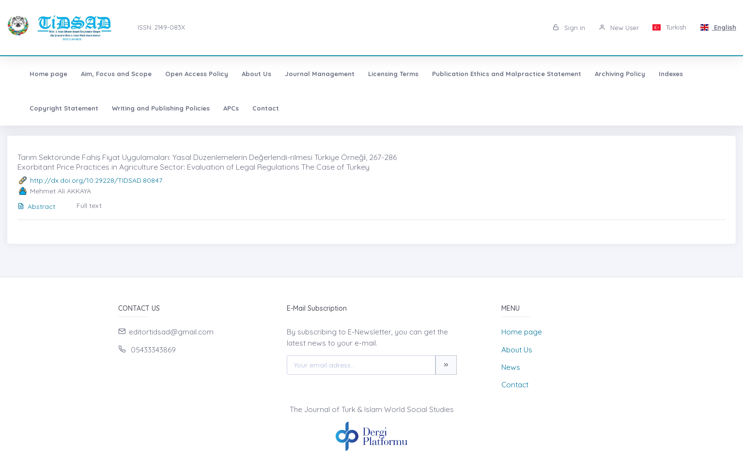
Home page (37, 74)
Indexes (660, 74)
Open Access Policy (185, 74)
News (510, 367)
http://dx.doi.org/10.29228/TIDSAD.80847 (96, 180)
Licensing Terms (382, 74)
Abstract (36, 206)
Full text (89, 205)
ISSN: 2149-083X (161, 27)
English (718, 27)
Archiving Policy (609, 74)
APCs (220, 108)
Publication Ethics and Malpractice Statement (495, 74)
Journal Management (308, 74)
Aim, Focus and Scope (105, 74)
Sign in (569, 28)
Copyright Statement (52, 108)
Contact (254, 108)
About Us (245, 74)
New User (619, 28)
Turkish (669, 27)
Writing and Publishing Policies (150, 108)
